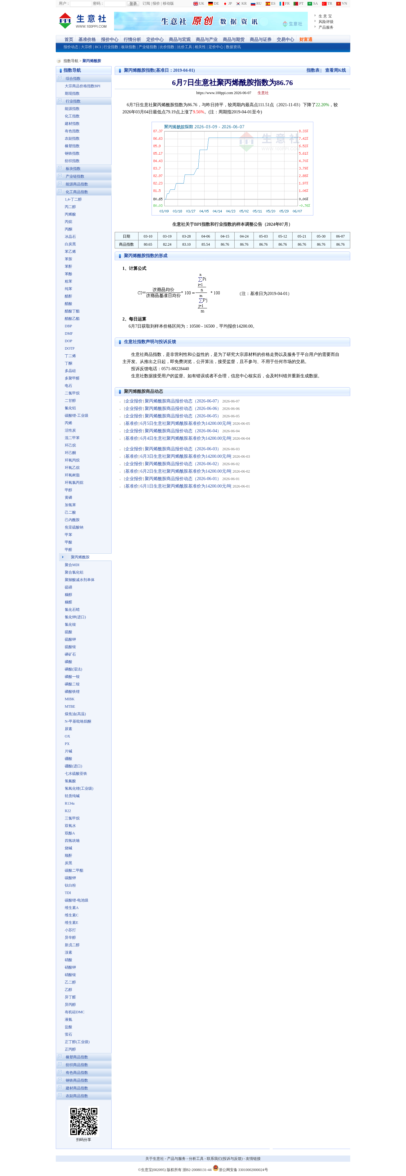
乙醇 (68, 990)
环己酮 (70, 453)
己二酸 (70, 512)
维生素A (72, 908)
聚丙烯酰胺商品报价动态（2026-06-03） (183, 449)
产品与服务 (176, 1158)
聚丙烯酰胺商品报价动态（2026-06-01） (183, 478)
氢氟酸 (70, 781)
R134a (69, 803)
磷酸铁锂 (72, 691)
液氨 (68, 1019)
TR (327, 3)
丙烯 (68, 423)
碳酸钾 (70, 878)
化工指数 (72, 116)
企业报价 (134, 401)
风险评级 (326, 22)
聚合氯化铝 (74, 572)
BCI (98, 47)
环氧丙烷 (72, 460)
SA (312, 3)
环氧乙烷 (72, 467)
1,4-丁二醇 (73, 199)
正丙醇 (70, 1049)
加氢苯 (70, 505)
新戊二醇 (72, 945)
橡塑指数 (72, 146)
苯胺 (68, 259)
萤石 (68, 1034)
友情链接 (253, 1158)
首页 (68, 39)
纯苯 (68, 289)
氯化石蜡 (72, 609)
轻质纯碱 (72, 796)
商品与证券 (260, 39)
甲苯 (68, 535)
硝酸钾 (70, 967)
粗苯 (68, 281)
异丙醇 (70, 1004)
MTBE (70, 706)
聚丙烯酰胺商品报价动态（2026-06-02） (183, 463)
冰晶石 (70, 236)
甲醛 (68, 549)
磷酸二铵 (72, 684)
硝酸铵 (70, 975)
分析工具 (196, 1158)
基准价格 (87, 39)
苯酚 (68, 274)
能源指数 (72, 109)
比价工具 (184, 47)
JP (227, 3)
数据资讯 (233, 47)
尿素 (68, 729)
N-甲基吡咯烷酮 (78, 721)
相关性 (200, 47)
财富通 (305, 39)
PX (67, 744)
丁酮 (68, 363)
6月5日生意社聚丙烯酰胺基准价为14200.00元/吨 (186, 423)
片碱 (68, 751)
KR (241, 3)
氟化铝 (70, 408)
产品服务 (326, 27)
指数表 (313, 70)
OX (67, 736)
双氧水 (70, 826)
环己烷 (70, 445)
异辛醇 (70, 937)
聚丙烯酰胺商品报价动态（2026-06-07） (183, 401)
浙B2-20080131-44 (197, 1170)
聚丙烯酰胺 (80, 557)
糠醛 (68, 602)
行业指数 (111, 47)
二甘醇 (70, 400)
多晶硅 (70, 371)
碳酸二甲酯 (74, 870)
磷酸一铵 (72, 676)
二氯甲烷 (72, 393)
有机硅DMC (74, 1012)
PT (298, 3)
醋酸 (68, 304)
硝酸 (68, 960)
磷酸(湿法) (73, 669)
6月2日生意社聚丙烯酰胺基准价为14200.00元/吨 (186, 471)
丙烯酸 (70, 214)
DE (213, 3)
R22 (68, 811)
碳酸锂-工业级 (76, 415)
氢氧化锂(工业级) (79, 788)
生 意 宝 (325, 16)
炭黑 (68, 863)
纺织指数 (72, 161)
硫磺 (68, 587)
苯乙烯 (70, 251)
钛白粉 (70, 885)
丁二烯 (70, 356)
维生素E (71, 922)
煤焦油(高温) (75, 714)
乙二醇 (70, 982)
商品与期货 (234, 39)
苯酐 (68, 266)
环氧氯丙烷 (74, 482)
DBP (68, 326)
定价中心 (155, 39)
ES (271, 3)
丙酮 (68, 229)
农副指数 (72, 138)
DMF (69, 333)
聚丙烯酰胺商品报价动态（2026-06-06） (183, 408)
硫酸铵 (70, 647)
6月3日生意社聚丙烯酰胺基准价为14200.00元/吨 (186, 456)
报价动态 (71, 47)
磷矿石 (70, 654)
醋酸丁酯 (72, 311)
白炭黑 (70, 244)
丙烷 (68, 222)
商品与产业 (207, 39)
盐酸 (68, 1027)
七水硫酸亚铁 (76, 773)
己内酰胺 (72, 520)
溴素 (68, 952)
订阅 (146, 3)
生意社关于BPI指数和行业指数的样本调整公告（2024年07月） (232, 224)
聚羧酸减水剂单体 (80, 580)
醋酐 (68, 296)
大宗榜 (86, 47)
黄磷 (68, 497)
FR (285, 3)
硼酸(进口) (73, 766)
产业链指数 (148, 47)
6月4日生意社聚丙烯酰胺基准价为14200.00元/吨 (186, 438)
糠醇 (68, 595)
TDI (68, 893)
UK (198, 3)
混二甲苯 (72, 438)
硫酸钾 (70, 639)
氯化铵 (70, 624)
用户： (64, 3)
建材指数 (72, 123)
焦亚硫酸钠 (74, 527)
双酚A (70, 833)
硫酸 (68, 632)
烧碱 (68, 848)
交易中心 (285, 39)
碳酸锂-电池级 (76, 900)
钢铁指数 (72, 153)
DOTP (69, 348)
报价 (156, 3)
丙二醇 (70, 207)
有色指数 (72, 131)
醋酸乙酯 (72, 318)
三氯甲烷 (72, 818)
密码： (98, 3)
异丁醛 (70, 997)
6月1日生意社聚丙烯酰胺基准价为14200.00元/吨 (186, 486)
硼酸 (68, 758)
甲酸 (68, 542)
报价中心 (109, 39)
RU (256, 3)
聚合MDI (72, 565)
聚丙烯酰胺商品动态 (143, 391)
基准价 (131, 423)
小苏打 (70, 930)
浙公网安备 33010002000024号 (240, 1168)
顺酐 (68, 855)
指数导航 (71, 61)
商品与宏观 (180, 39)
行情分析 (132, 39)
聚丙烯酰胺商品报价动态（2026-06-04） (183, 431)
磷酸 (68, 662)
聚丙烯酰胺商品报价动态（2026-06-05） (183, 416)
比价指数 (167, 47)
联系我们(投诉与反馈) (225, 1158)
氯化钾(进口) (75, 617)
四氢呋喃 (72, 840)
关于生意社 (154, 1158)
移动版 (168, 3)
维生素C (71, 915)
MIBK (69, 699)
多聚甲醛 (72, 378)
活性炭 (70, 430)
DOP (68, 341)
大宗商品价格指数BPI (82, 86)
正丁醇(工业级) (77, 1042)
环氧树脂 (72, 475)
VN (341, 3)
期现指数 (72, 93)
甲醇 (68, 490)
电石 (68, 386)
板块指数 (128, 47)
